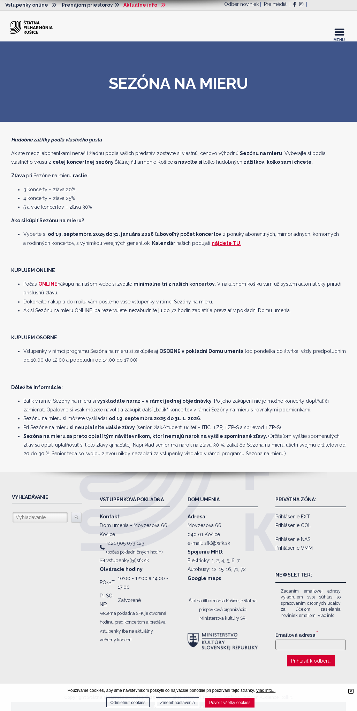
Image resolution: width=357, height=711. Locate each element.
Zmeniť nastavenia (177, 702)
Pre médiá (275, 4)
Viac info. (326, 615)
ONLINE (48, 284)
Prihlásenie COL (293, 525)
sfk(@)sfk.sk (217, 543)
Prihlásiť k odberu (311, 661)
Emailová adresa (296, 635)
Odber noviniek (241, 4)
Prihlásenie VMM (294, 548)
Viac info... (265, 690)
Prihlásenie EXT (292, 516)
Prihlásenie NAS (292, 539)
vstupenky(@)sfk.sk (127, 560)
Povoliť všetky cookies (230, 702)
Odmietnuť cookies (128, 702)
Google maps (204, 578)
